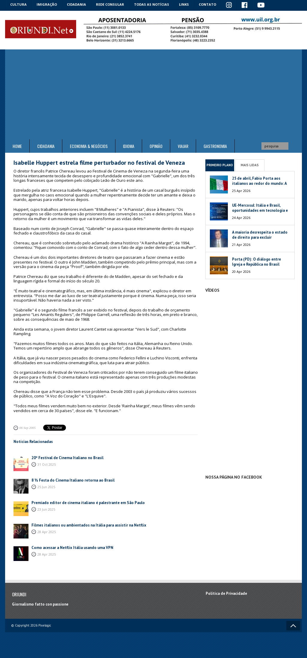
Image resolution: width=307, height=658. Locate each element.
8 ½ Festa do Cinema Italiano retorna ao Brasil (73, 480)
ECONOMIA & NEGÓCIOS (89, 146)
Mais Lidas (250, 165)
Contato (207, 4)
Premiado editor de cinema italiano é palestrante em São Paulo (88, 502)
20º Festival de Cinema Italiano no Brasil (67, 457)
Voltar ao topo (293, 625)
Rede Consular (110, 4)
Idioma (128, 146)
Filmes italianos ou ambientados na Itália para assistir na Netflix (88, 525)
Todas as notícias (151, 4)
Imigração (47, 4)
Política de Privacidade (226, 593)
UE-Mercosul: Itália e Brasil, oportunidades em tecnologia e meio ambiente (260, 210)
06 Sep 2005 (27, 427)
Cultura (18, 4)
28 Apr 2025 (46, 532)
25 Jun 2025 (46, 487)
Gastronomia (215, 146)
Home (17, 146)
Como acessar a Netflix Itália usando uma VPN (72, 547)
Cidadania (76, 4)
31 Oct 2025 (46, 464)
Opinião (156, 146)
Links (184, 4)
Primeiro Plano (220, 165)
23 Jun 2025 (46, 509)
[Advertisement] (153, 94)
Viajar (183, 146)
